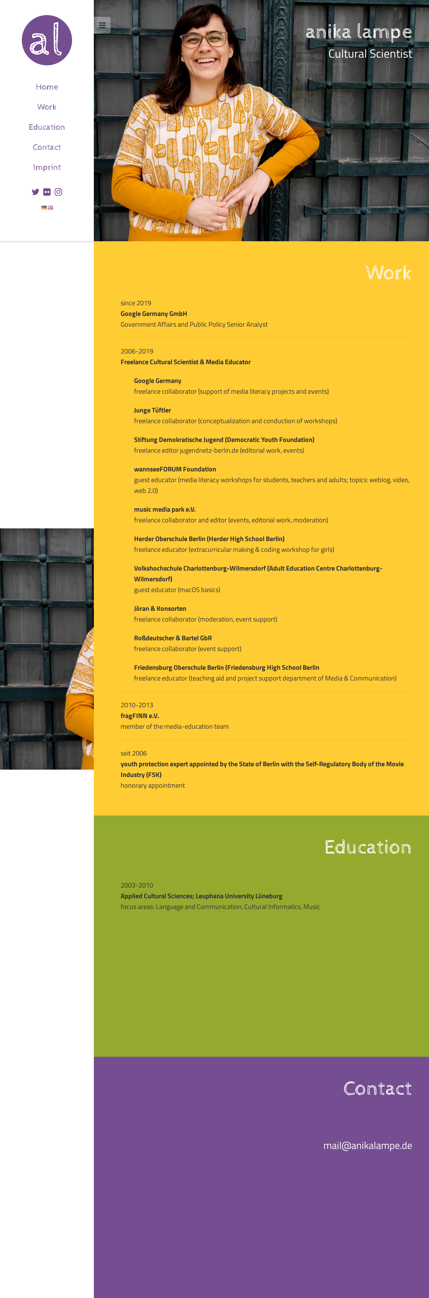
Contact (63, 145)
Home (65, 85)
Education (61, 125)
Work (65, 105)
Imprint (63, 165)
